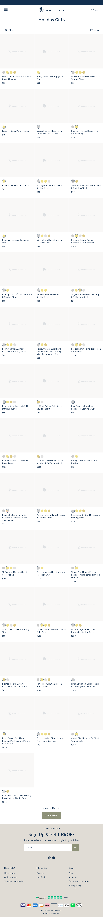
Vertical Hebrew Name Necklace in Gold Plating (16, 75)
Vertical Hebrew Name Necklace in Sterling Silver (51, 513)
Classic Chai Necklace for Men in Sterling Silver (51, 570)
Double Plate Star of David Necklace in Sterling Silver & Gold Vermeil (14, 514)
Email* (29, 843)
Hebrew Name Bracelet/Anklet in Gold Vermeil (16, 459)
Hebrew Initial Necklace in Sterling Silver (48, 292)
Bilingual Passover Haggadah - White (16, 238)
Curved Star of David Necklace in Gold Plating (51, 627)
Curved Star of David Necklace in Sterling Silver (85, 75)
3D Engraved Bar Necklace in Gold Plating (15, 570)
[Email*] (48, 843)
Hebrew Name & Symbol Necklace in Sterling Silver (14, 347)
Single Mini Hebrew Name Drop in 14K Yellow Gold (85, 292)
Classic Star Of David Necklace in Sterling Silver (85, 513)
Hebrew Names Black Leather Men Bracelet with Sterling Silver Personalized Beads (50, 348)
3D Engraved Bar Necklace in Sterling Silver (49, 183)
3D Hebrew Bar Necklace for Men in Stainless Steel (86, 183)
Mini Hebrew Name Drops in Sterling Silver (49, 238)
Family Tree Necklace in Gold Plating (84, 459)
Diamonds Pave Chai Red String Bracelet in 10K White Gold (16, 794)
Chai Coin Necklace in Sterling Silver (15, 627)
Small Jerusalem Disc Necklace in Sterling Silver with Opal (85, 682)
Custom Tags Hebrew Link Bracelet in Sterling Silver (83, 627)
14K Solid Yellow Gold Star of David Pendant (50, 404)
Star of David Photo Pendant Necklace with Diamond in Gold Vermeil (85, 572)
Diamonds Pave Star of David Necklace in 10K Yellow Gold (50, 459)
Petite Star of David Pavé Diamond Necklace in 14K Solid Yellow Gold (16, 738)
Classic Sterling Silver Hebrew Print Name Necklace (50, 736)
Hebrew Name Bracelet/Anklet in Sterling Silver (16, 404)
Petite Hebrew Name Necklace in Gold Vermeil (86, 347)
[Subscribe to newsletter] (75, 843)
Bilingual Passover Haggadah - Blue (50, 75)
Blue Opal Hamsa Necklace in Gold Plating (84, 129)
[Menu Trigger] (6, 9)
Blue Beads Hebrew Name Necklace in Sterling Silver (83, 404)
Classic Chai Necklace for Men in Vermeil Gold (85, 736)
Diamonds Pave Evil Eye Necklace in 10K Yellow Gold (14, 682)
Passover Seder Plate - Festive (15, 127)
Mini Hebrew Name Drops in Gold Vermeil (49, 682)
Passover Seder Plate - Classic (15, 182)
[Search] (92, 9)
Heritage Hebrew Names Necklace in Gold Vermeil (82, 238)
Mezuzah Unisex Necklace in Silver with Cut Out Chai (49, 129)
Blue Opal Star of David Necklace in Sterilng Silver (17, 292)
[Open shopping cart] (97, 9)
